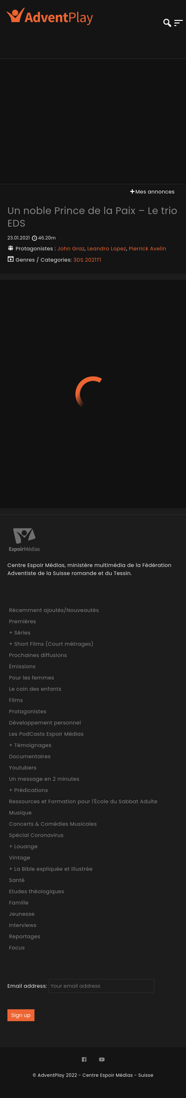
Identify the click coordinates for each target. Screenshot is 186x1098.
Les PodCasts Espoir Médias (46, 734)
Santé (17, 880)
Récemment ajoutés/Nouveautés (54, 610)
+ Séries (20, 632)
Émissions (22, 666)
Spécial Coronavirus (36, 835)
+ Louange (23, 846)
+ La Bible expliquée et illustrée (51, 869)
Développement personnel (45, 722)
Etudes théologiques (36, 891)
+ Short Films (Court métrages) (51, 644)
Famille (18, 902)
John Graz (70, 248)
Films (16, 700)
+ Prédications (28, 790)
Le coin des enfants (35, 689)
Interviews (22, 925)
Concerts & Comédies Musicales (53, 824)
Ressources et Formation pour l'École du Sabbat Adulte (83, 801)
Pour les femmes (31, 677)
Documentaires (30, 756)
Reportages (24, 936)
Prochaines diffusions (38, 655)
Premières (22, 621)
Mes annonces (152, 191)
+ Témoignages (30, 745)
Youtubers (22, 767)
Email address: (80, 986)
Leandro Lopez (106, 248)
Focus (17, 947)
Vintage (19, 857)
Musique (20, 812)
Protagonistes (27, 711)
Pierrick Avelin (147, 248)
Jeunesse (21, 914)
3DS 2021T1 (87, 260)
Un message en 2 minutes (44, 779)
